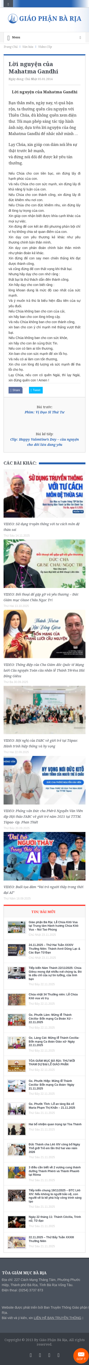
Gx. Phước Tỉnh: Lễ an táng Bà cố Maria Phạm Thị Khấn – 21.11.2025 (52, 1105)
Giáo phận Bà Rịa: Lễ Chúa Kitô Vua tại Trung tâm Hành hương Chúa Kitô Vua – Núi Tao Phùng (53, 926)
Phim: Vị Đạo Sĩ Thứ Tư (45, 412)
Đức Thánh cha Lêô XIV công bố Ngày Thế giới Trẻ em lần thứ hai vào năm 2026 (54, 1148)
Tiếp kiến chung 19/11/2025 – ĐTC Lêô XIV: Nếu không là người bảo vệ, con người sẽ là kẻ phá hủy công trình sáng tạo (55, 1196)
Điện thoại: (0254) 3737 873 (22, 1290)
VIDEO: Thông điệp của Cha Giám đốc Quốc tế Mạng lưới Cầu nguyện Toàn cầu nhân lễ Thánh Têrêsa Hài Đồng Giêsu (44, 670)
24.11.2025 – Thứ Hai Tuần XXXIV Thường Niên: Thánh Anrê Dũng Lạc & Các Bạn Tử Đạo (54, 948)
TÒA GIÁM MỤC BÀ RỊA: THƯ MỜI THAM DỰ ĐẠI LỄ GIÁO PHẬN (52, 1062)
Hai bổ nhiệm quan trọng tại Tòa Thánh (55, 1124)
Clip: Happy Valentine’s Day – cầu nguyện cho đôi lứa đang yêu (44, 442)
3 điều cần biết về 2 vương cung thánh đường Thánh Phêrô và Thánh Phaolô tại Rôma (55, 1171)
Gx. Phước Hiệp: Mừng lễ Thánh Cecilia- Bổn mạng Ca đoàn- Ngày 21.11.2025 (51, 1084)
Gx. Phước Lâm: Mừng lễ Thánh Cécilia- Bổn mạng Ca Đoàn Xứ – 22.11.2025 (51, 1018)
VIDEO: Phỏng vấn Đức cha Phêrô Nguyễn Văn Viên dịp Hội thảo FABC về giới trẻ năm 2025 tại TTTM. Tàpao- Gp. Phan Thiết (43, 816)
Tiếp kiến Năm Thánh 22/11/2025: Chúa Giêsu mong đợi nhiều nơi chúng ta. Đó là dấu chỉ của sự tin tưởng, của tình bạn (55, 973)
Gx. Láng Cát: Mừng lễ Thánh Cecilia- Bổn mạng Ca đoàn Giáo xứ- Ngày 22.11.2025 (54, 1041)
